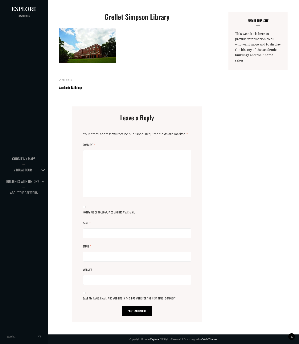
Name (87, 223)
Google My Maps (23, 158)
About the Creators (24, 192)
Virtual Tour (23, 169)
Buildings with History (22, 181)
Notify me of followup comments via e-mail (109, 212)
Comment (89, 145)
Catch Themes (209, 339)
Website (87, 270)
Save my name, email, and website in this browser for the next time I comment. (129, 298)
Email (87, 246)
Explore (23, 8)
